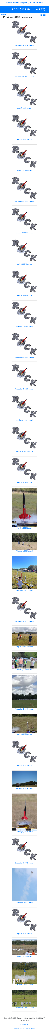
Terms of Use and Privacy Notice (24, 1029)
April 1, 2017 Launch (24, 765)
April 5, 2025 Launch (24, 139)
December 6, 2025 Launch (24, 46)
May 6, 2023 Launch (24, 482)
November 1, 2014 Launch (24, 788)
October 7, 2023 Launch (24, 420)
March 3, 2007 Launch (24, 956)
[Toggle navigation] (5, 9)
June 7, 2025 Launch (24, 108)
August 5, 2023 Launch (24, 451)
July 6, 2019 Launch (24, 734)
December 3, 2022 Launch (24, 622)
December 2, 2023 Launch (24, 358)
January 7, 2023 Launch (24, 590)
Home (3, 14)
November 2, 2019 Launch (24, 709)
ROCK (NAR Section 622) (28, 10)
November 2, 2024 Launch (24, 202)
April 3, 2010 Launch (24, 934)
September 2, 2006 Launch (24, 1008)
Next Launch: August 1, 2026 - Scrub (24, 3)
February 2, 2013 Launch (24, 832)
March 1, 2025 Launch (24, 170)
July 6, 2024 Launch (24, 264)
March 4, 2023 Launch (24, 528)
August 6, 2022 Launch (24, 647)
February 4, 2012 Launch (24, 902)
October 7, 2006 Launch (24, 985)
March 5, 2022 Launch (24, 670)
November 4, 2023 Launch (24, 389)
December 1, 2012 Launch (24, 863)
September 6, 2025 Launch (24, 77)
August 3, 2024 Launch (24, 233)
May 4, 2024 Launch (24, 295)
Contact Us (24, 1025)
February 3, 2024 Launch (24, 326)
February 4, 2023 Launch (24, 551)
